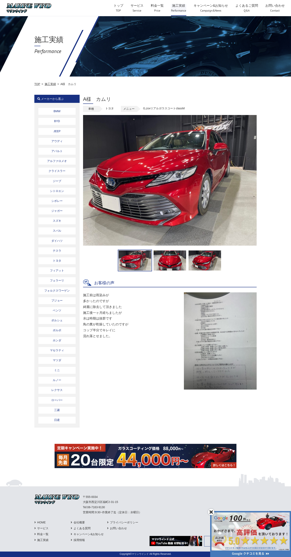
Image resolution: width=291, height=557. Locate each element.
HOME (41, 522)
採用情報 (79, 540)
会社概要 (79, 522)
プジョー (57, 300)
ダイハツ (57, 240)
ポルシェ (57, 320)
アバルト (57, 151)
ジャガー (57, 210)
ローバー (57, 400)
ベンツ (57, 310)
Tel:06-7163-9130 (94, 507)
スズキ (57, 220)
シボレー (57, 200)
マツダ (57, 360)
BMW (57, 111)
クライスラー (56, 171)
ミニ (57, 370)
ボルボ (57, 330)
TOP (37, 84)
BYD (57, 121)
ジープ (57, 181)
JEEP (57, 131)
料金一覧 (42, 534)
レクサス (57, 390)
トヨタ (57, 260)
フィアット (57, 270)
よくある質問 (82, 528)
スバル (57, 230)
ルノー (57, 380)
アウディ (57, 141)
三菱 (57, 410)
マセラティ (57, 350)
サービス (42, 528)
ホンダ (57, 340)
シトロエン (57, 191)
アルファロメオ (57, 161)
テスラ (57, 250)
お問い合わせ (118, 528)
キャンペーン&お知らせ (89, 534)
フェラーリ (57, 280)
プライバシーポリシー (124, 522)
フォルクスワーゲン (57, 290)
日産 (57, 420)
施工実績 (50, 84)
